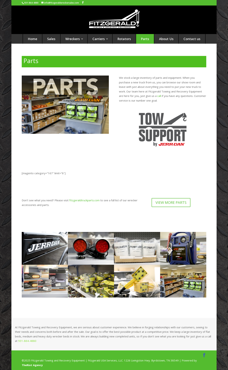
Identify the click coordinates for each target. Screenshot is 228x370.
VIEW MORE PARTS (171, 202)
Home (32, 39)
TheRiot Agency (32, 365)
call (159, 96)
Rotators (124, 39)
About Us (166, 39)
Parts (145, 39)
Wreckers (72, 39)
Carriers (98, 39)
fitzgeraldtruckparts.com (84, 200)
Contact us (191, 39)
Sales (51, 39)
